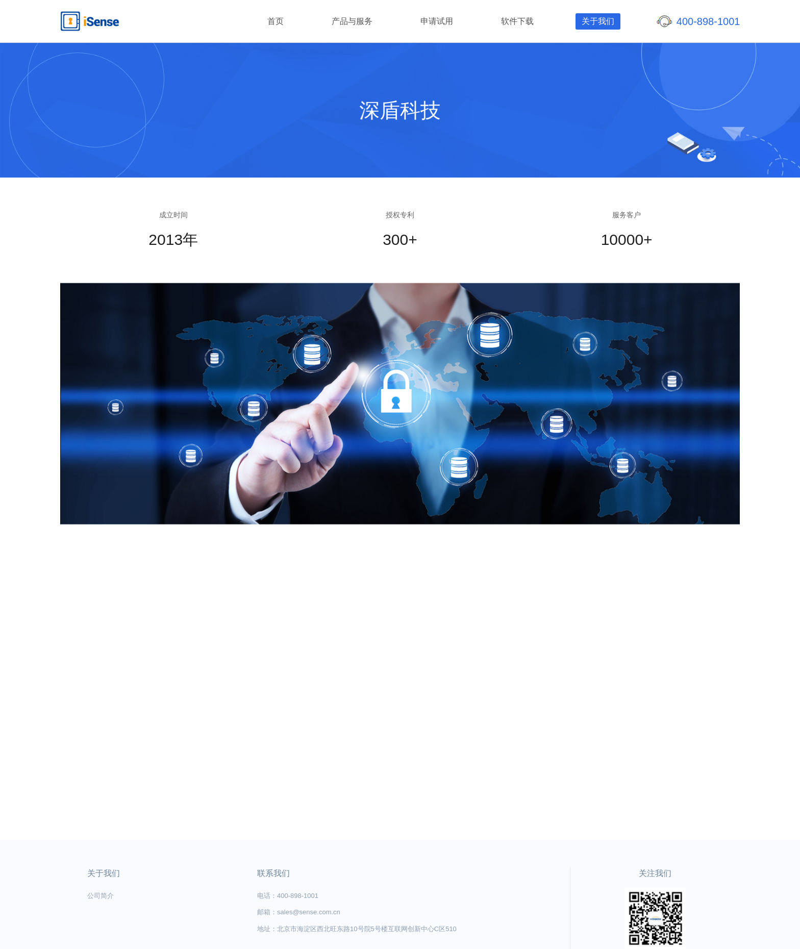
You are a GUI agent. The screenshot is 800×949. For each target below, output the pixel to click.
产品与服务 (352, 21)
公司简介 (100, 896)
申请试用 (436, 21)
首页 (275, 21)
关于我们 (598, 21)
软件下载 (517, 21)
